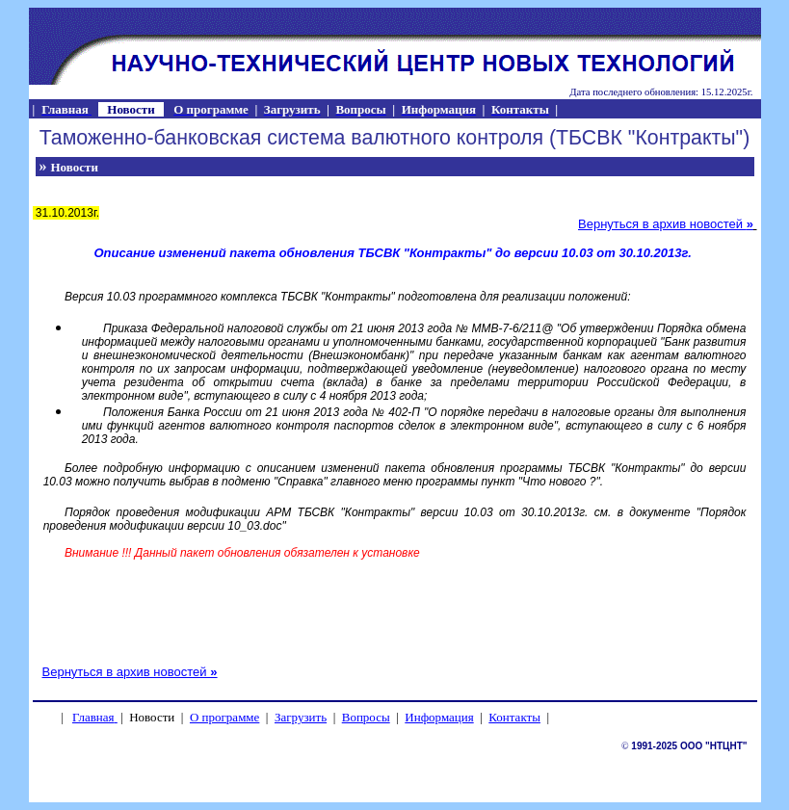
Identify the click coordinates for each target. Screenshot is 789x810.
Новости (74, 167)
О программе (224, 717)
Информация (439, 717)
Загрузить (301, 717)
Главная (93, 717)
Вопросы (366, 717)
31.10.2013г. (66, 213)
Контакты (514, 717)
